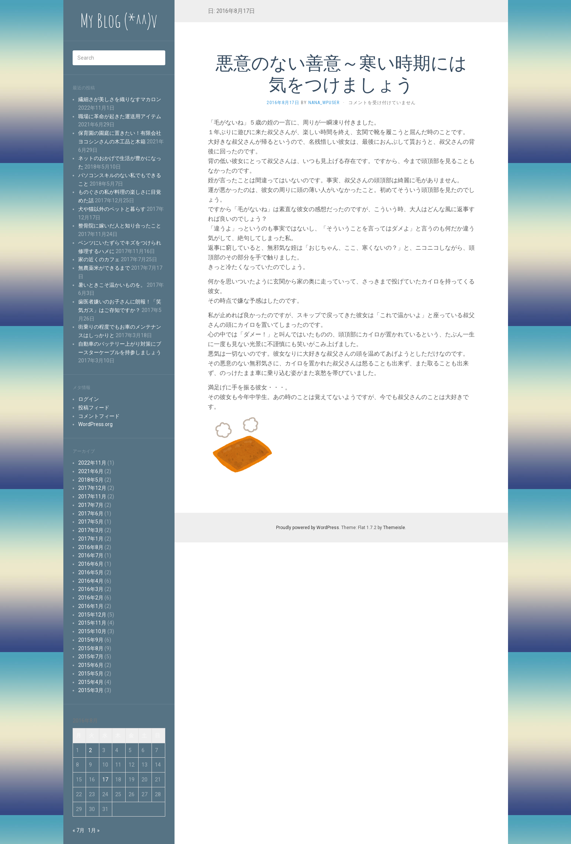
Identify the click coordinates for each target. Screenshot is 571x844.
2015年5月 (90, 674)
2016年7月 (90, 555)
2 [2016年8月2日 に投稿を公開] (90, 750)
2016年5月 (90, 572)
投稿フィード (93, 408)
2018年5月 (90, 480)
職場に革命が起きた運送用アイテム (119, 116)
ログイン (88, 399)
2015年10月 (92, 631)
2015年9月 (90, 640)
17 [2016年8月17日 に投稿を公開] (105, 779)
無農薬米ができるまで (104, 268)
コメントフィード (99, 416)
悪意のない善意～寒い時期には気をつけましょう (341, 73)
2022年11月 (92, 463)
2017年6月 (90, 513)
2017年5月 (90, 522)
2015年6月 (90, 665)
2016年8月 (90, 547)
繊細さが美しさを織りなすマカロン (119, 99)
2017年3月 (90, 530)
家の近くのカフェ (99, 259)
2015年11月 (92, 623)
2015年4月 (90, 682)
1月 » (94, 830)
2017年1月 (90, 539)
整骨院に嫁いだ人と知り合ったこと (119, 226)
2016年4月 (90, 581)
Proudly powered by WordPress (307, 527)
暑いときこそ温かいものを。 (112, 285)
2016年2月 (90, 598)
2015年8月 (90, 648)
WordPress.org (95, 424)
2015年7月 (90, 656)
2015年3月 (90, 690)
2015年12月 (92, 615)
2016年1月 (90, 606)
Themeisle (394, 527)
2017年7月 (90, 505)
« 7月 (78, 830)
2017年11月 (92, 496)
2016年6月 (90, 564)
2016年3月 (90, 589)
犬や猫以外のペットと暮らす (112, 209)
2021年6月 (90, 471)
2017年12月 (92, 488)
